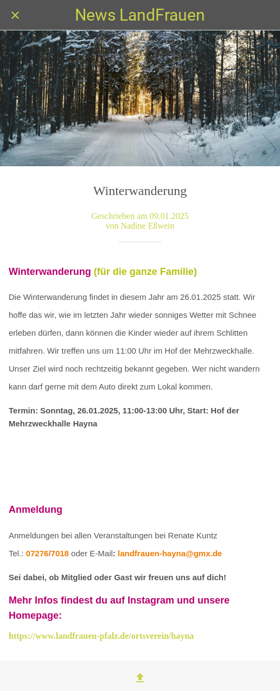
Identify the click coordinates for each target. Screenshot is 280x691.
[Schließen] (15, 15)
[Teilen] (140, 678)
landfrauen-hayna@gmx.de (170, 553)
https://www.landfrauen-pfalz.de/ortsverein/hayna (101, 635)
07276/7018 (47, 553)
